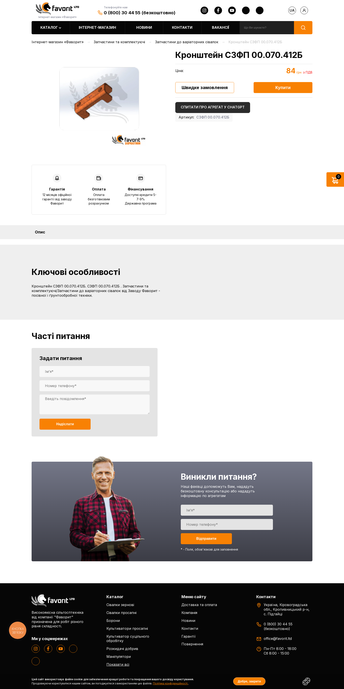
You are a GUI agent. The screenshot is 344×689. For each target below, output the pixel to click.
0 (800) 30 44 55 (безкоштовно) (140, 12)
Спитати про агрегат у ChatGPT (213, 107)
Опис (40, 232)
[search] (267, 27)
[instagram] (204, 10)
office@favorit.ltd (278, 638)
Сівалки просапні (121, 612)
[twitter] (246, 10)
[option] (99, 98)
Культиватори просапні (127, 628)
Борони (113, 620)
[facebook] (218, 10)
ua (292, 10)
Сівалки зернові (120, 605)
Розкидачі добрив (122, 648)
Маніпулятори (118, 656)
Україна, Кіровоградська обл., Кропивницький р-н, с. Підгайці (287, 609)
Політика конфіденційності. (170, 683)
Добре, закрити (249, 681)
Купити (283, 87)
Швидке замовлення (205, 87)
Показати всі (117, 664)
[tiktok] (259, 10)
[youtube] (232, 10)
